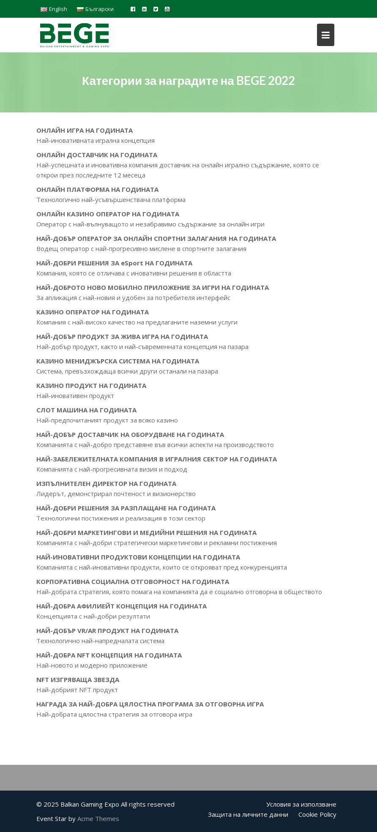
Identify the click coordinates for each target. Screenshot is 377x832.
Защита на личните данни (248, 814)
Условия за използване (301, 804)
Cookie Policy (317, 814)
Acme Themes (98, 818)
